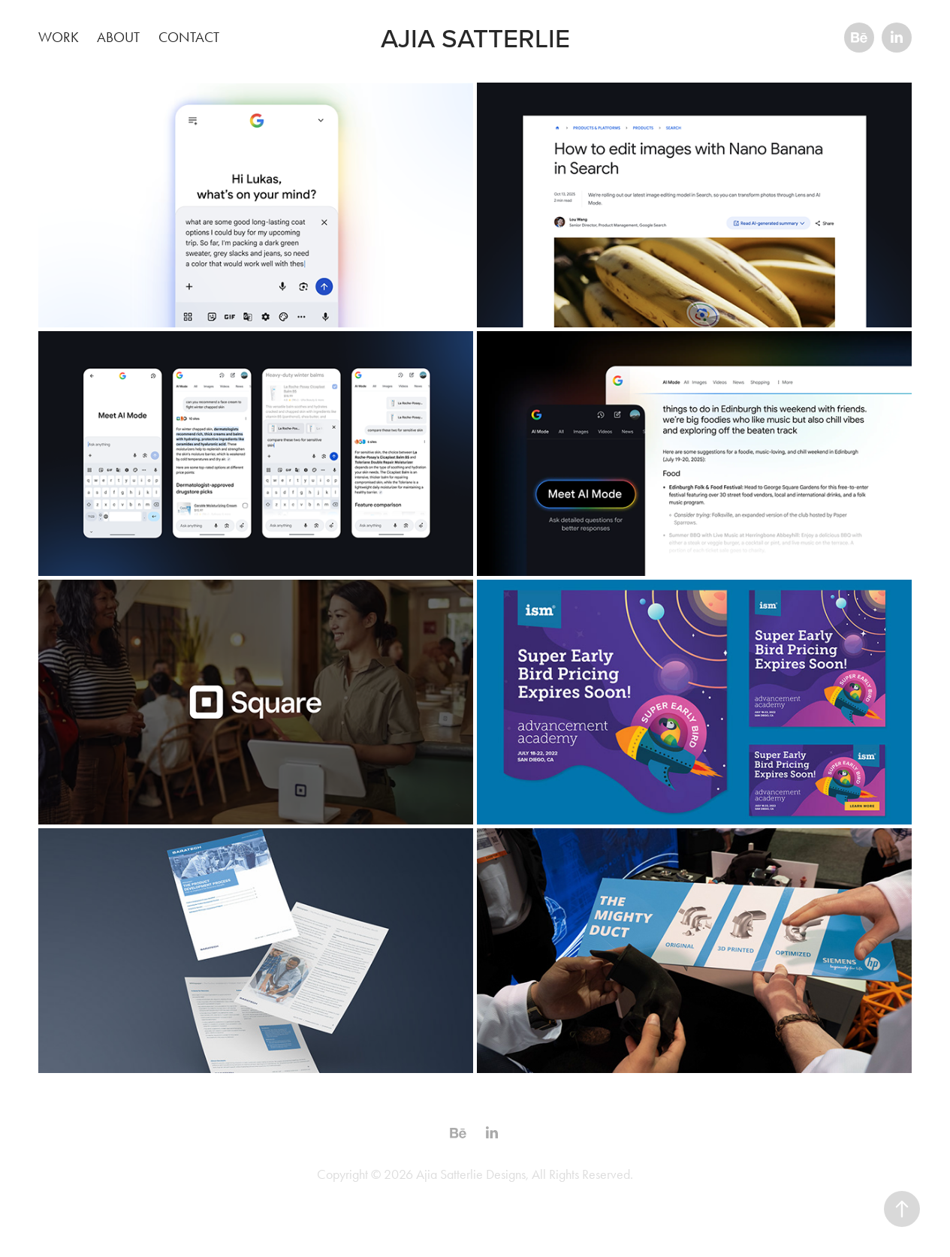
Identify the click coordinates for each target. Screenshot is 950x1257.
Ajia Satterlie (475, 37)
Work (58, 37)
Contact (188, 37)
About (118, 37)
